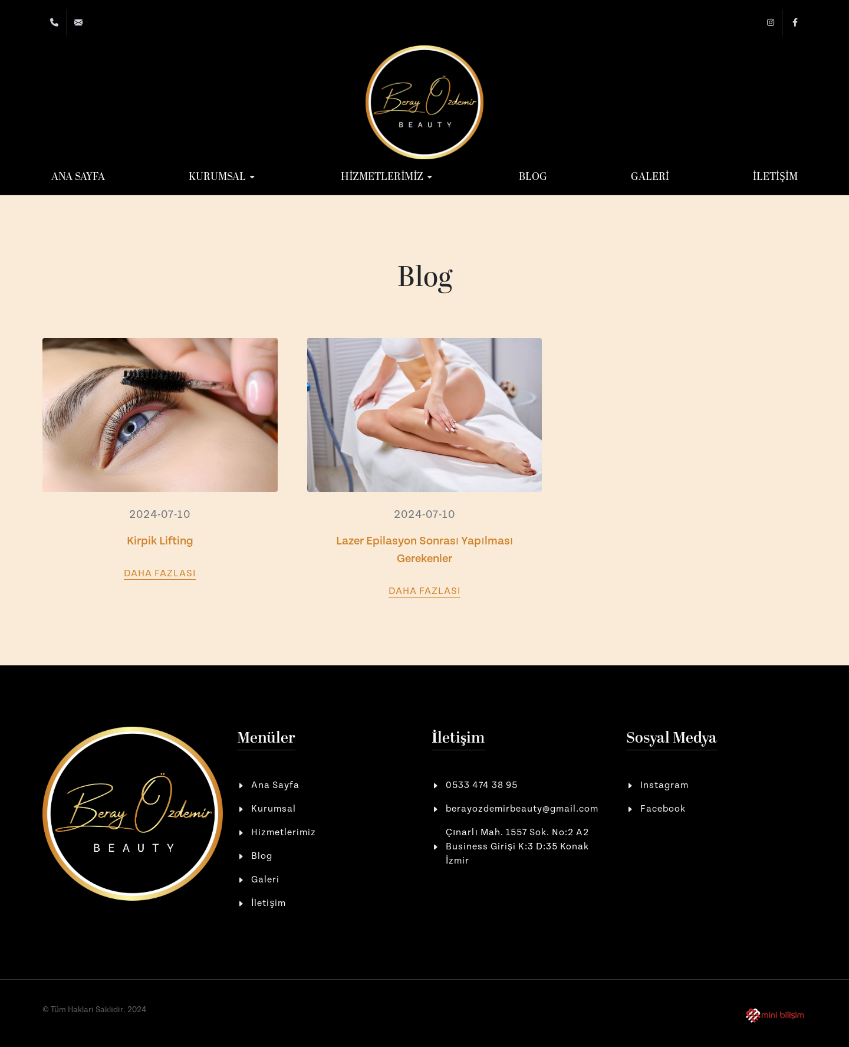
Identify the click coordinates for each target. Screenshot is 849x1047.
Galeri (265, 879)
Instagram (664, 785)
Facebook (663, 809)
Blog (261, 856)
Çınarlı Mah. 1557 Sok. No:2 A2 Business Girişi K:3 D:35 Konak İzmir (517, 847)
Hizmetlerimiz (283, 832)
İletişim (268, 903)
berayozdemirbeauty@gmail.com (522, 809)
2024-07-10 (159, 514)
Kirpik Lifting (160, 541)
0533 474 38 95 (482, 785)
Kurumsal (273, 809)
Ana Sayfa (275, 785)
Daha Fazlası (160, 573)
